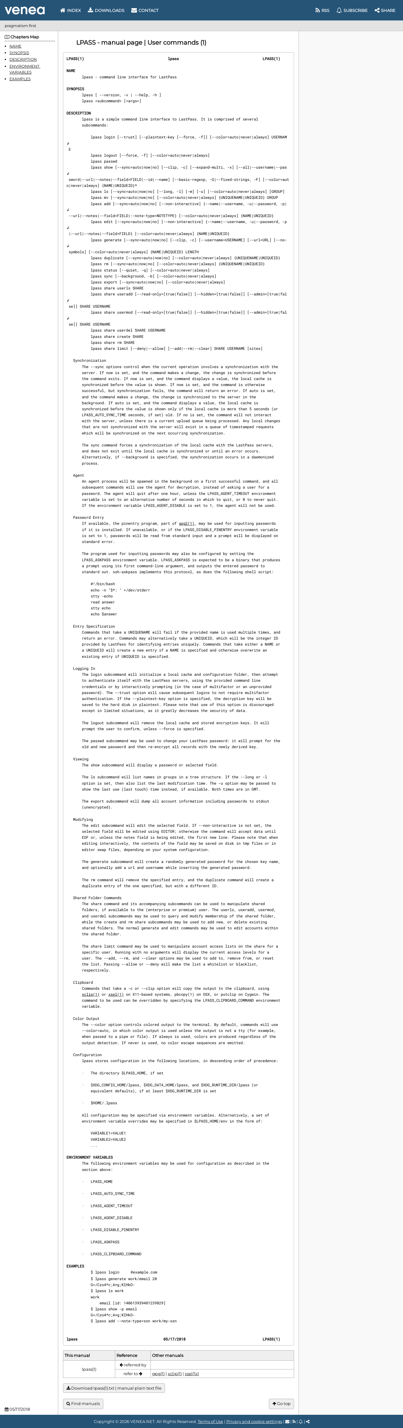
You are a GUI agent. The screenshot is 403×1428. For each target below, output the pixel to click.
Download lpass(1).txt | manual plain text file (114, 1388)
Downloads (106, 10)
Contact (144, 10)
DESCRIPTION (23, 59)
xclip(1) (90, 994)
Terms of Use (210, 1421)
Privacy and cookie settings (254, 1421)
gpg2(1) (186, 523)
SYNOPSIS (19, 52)
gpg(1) (158, 1373)
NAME (15, 46)
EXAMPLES (20, 78)
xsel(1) (116, 994)
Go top (281, 1404)
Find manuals (83, 1404)
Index (70, 10)
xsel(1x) (192, 1373)
